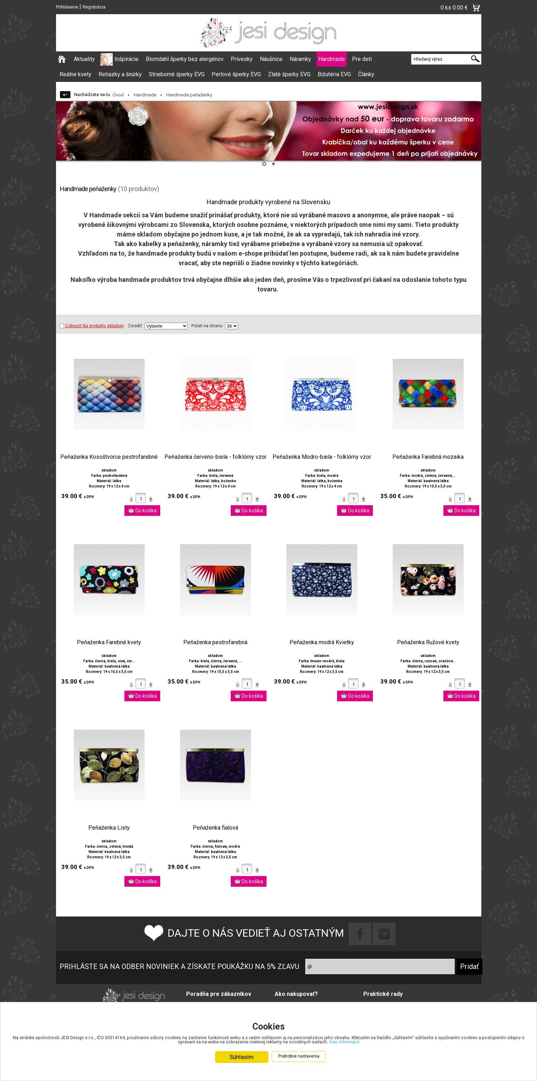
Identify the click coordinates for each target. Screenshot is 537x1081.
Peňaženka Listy (109, 828)
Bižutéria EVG (334, 74)
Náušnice (271, 59)
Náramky (300, 59)
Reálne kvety (75, 74)
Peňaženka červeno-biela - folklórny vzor (215, 457)
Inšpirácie (126, 59)
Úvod (118, 94)
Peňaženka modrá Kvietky (322, 642)
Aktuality (84, 59)
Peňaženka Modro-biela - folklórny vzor (322, 457)
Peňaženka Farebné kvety (109, 642)
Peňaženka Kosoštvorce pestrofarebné (109, 457)
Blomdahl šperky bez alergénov (185, 59)
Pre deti (362, 59)
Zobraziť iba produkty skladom (92, 325)
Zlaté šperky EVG (289, 74)
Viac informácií (455, 1041)
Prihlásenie (67, 7)
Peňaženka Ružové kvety (428, 642)
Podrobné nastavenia (298, 1056)
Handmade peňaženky (189, 94)
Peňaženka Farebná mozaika (428, 457)
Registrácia (94, 7)
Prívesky (242, 59)
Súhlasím (241, 1057)
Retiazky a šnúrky (120, 74)
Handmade (331, 59)
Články (366, 74)
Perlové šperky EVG (236, 74)
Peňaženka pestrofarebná (215, 642)
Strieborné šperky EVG (177, 74)
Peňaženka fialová (215, 828)
